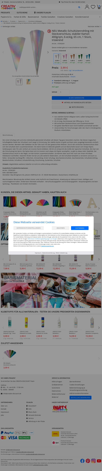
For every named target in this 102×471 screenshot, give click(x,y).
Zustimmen (79, 228)
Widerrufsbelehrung (61, 253)
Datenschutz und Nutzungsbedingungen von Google (42, 239)
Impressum (38, 253)
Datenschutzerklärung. (47, 246)
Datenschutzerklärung (48, 253)
